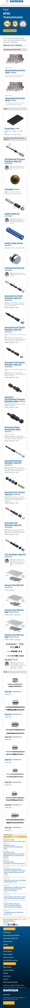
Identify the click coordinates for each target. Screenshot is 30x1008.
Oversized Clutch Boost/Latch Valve (12, 428)
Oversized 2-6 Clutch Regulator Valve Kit (14, 297)
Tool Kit (8, 691)
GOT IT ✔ (9, 1003)
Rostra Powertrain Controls (10, 982)
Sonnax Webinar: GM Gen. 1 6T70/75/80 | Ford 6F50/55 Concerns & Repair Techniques (13, 905)
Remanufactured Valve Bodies (11, 935)
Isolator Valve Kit (12, 214)
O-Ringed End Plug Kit (14, 268)
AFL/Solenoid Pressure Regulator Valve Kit (15, 160)
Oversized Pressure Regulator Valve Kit (13, 462)
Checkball (9, 189)
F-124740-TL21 (11, 342)
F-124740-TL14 (11, 502)
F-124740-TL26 (11, 377)
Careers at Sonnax (8, 957)
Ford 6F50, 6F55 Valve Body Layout (14, 863)
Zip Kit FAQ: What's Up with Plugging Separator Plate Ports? (15, 881)
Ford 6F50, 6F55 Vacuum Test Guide (14, 841)
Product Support (7, 951)
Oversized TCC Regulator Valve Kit (13, 524)
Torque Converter (8, 941)
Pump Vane (9, 128)
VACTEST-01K (11, 590)
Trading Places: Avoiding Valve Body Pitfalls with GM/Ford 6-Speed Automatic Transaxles (14, 888)
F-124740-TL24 (11, 534)
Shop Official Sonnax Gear (10, 960)
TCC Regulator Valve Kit (15, 554)
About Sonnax (9, 964)
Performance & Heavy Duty (10, 938)
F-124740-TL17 (11, 307)
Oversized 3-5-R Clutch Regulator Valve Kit (15, 328)
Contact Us (5, 922)
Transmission (6, 932)
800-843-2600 (6, 921)
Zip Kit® (8, 660)
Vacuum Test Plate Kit (14, 585)
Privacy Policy (7, 976)
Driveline (5, 944)
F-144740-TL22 (11, 440)
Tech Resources (9, 30)
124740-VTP (11, 614)
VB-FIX (17, 307)
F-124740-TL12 (11, 472)
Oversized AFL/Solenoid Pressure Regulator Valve (15, 399)
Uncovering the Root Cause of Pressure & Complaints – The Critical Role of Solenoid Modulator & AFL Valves (15, 871)
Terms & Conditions (8, 970)
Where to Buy (9, 929)
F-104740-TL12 (11, 407)
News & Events (7, 967)
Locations (5, 979)
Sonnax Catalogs (7, 954)
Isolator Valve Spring (14, 243)
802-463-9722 (12, 921)
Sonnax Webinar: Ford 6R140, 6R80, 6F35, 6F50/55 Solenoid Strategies (14, 897)
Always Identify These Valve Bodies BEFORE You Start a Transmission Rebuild (14, 855)
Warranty (5, 973)
